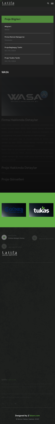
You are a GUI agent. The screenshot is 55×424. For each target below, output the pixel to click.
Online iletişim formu (16, 239)
